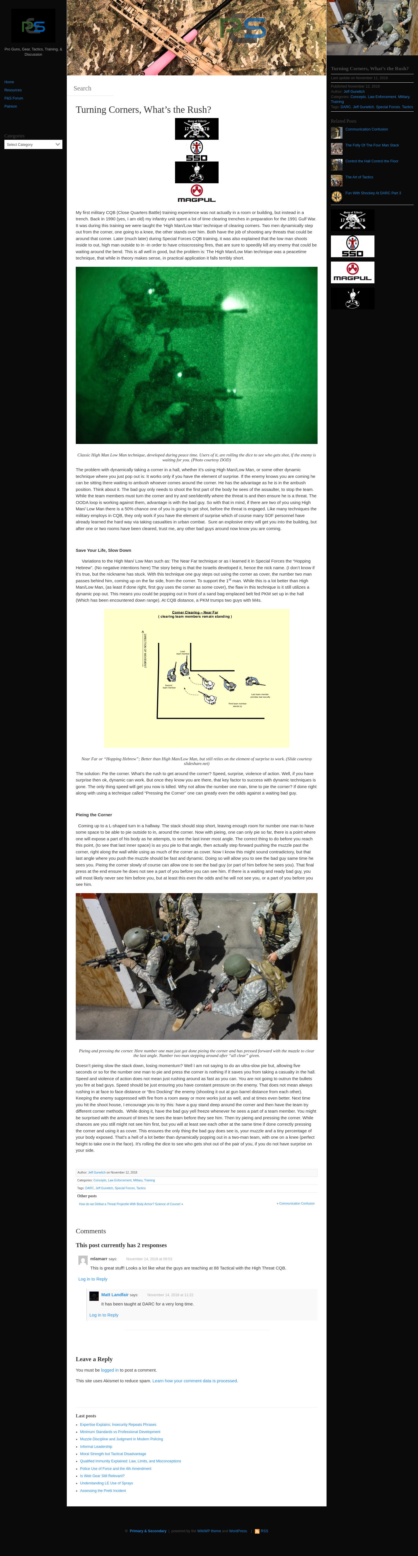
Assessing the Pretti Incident (103, 1491)
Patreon (10, 106)
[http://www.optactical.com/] (197, 171)
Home (9, 82)
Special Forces (125, 1188)
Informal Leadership (96, 1447)
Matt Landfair (115, 1294)
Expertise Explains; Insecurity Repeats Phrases (118, 1425)
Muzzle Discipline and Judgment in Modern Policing (121, 1439)
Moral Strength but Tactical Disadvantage (113, 1454)
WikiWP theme (209, 1531)
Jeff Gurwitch (97, 1172)
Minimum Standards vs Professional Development (120, 1432)
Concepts (99, 1180)
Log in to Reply (92, 1278)
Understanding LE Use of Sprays (106, 1483)
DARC (89, 1188)
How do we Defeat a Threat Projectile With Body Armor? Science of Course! (130, 1204)
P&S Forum (13, 98)
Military (138, 1180)
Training (149, 1180)
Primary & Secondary (148, 1531)
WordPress (238, 1531)
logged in (110, 1370)
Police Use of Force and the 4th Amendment (115, 1469)
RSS (264, 1531)
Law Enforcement (119, 1180)
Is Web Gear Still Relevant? (102, 1476)
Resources (13, 90)
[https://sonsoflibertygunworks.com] (197, 128)
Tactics (141, 1188)
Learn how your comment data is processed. (195, 1380)
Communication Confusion (297, 1203)
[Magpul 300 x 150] (197, 193)
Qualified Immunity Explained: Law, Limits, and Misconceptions (130, 1461)
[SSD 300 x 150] (197, 150)
